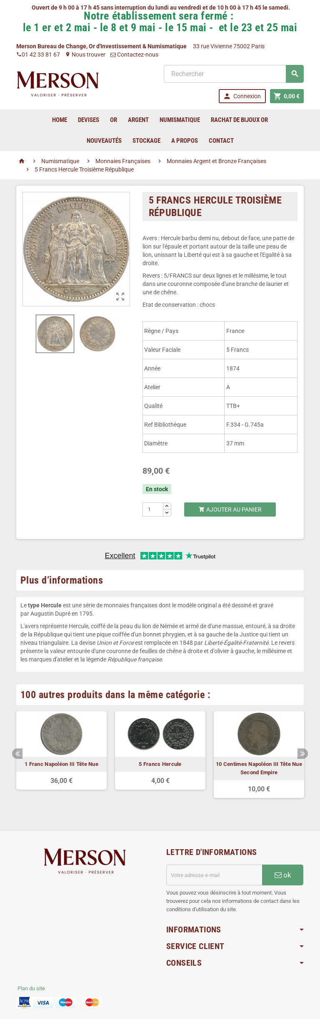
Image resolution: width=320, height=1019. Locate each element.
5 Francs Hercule (160, 764)
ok (283, 875)
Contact (221, 140)
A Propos (184, 140)
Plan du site (31, 988)
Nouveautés (104, 140)
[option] (61, 750)
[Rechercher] (234, 74)
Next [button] (303, 753)
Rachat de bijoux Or (239, 120)
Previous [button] (17, 753)
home (59, 120)
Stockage (146, 140)
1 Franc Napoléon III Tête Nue (61, 764)
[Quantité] (153, 509)
